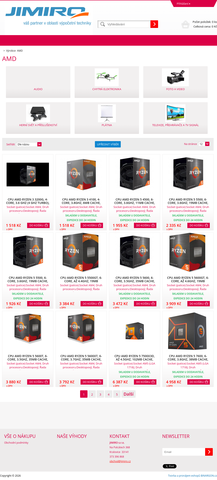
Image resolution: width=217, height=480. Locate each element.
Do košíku (36, 225)
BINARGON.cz (209, 475)
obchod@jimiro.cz (120, 461)
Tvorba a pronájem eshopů (184, 475)
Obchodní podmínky (16, 442)
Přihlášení (182, 4)
